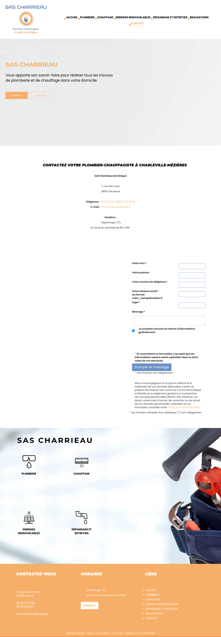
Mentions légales (75, 633)
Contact (137, 23)
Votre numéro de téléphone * (150, 282)
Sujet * (136, 302)
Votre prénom (140, 272)
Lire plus (41, 95)
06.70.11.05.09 (127, 201)
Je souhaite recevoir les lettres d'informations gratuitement (166, 330)
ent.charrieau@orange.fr (115, 207)
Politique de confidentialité (183, 407)
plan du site (117, 633)
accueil (150, 590)
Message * (138, 311)
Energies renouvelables (133, 17)
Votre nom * (139, 263)
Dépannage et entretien (170, 17)
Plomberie (87, 17)
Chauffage (105, 17)
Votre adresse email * (147, 294)
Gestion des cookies (97, 633)
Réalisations (199, 17)
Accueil (72, 17)
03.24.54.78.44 (108, 201)
